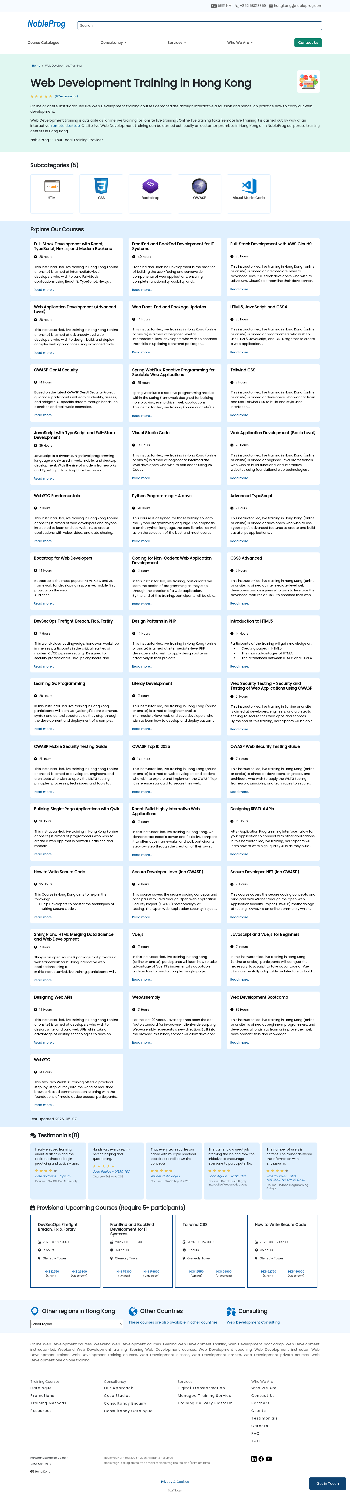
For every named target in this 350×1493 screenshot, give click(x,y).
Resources (41, 1410)
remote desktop (65, 125)
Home (36, 65)
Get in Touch (328, 1483)
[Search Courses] (199, 25)
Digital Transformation (201, 1388)
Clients (258, 1410)
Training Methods (48, 1403)
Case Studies (117, 1395)
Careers (259, 1425)
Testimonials (264, 1418)
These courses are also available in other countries (173, 1322)
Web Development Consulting (253, 1322)
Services (175, 42)
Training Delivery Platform (205, 1403)
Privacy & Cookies (175, 1481)
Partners (260, 1403)
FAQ (255, 1433)
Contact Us (308, 42)
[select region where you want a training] (76, 1324)
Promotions (42, 1395)
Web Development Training (63, 65)
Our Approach (118, 1388)
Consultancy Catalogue (128, 1411)
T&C (255, 1441)
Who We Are (238, 42)
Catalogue (41, 1388)
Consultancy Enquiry (125, 1403)
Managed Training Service (204, 1395)
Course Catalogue (43, 42)
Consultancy (112, 42)
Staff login (175, 1490)
